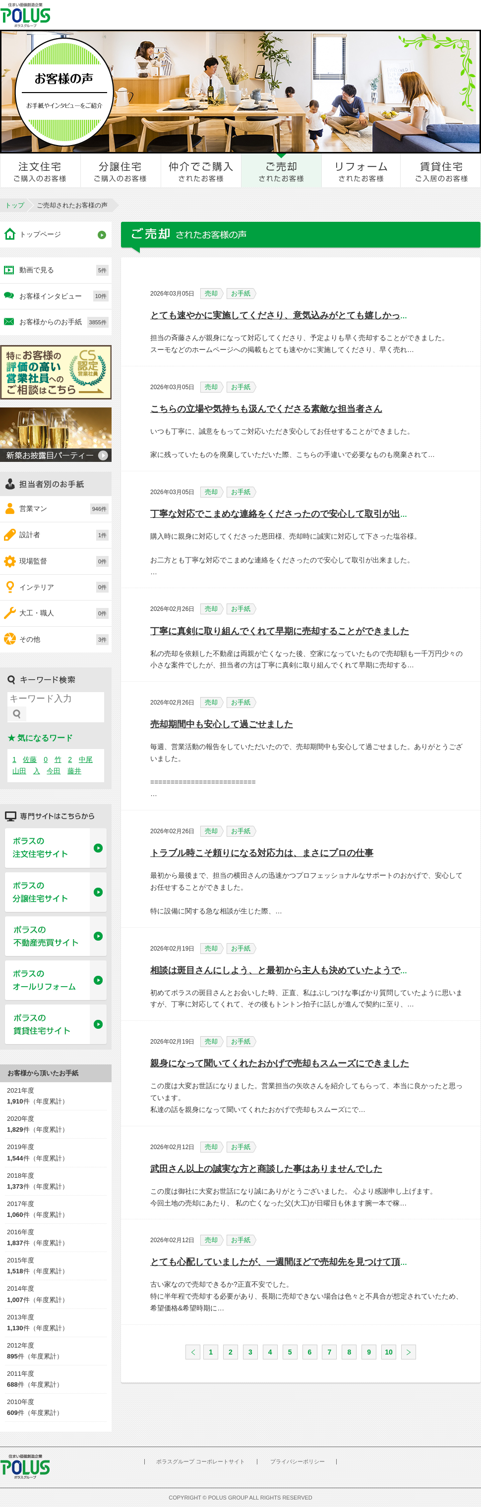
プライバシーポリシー (297, 1461)
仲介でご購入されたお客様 (201, 170)
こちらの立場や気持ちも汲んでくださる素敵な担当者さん (266, 409)
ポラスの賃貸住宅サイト (55, 1025)
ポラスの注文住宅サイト (55, 848)
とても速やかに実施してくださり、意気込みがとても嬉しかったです (288, 315)
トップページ (40, 234)
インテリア (64, 587)
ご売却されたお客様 (281, 170)
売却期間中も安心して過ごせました (221, 724)
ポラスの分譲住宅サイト (55, 892)
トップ (14, 205)
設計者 (64, 535)
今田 (53, 771)
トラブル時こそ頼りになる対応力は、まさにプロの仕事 (261, 853)
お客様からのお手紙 (64, 322)
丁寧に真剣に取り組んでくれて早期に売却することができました (279, 631)
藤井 (74, 771)
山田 (19, 771)
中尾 (86, 759)
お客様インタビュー (64, 296)
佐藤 (30, 759)
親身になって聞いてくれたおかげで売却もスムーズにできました (279, 1063)
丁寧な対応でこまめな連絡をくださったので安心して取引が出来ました (293, 514)
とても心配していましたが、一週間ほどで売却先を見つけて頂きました (293, 1262)
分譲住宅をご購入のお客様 (121, 170)
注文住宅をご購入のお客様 (40, 170)
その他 (64, 639)
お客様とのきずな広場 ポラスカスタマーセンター (137, 15)
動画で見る (64, 270)
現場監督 (64, 561)
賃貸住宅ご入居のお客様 (441, 170)
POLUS (25, 1466)
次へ (408, 1352)
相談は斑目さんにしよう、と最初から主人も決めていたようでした (284, 970)
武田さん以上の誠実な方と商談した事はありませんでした (266, 1169)
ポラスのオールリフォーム (55, 980)
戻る (192, 1352)
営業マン (64, 508)
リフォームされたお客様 (361, 170)
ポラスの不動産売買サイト (55, 936)
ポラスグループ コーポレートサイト (200, 1461)
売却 (214, 293)
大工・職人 (64, 613)
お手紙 (243, 293)
